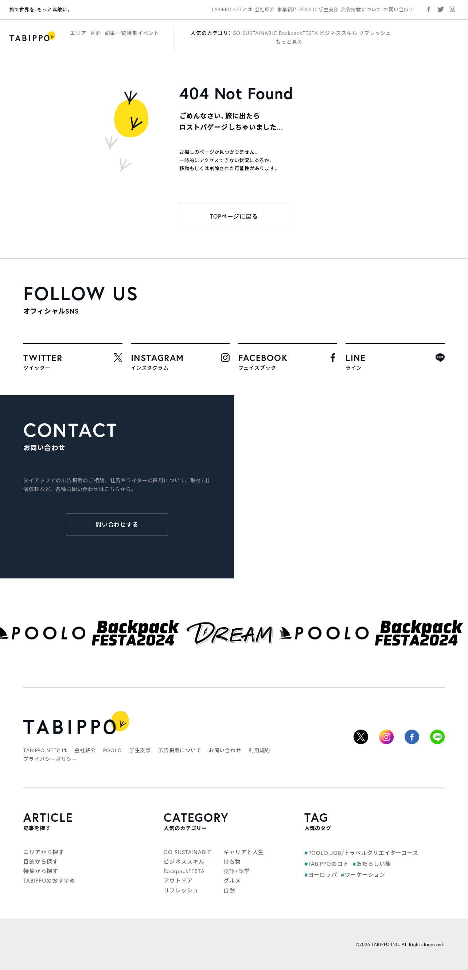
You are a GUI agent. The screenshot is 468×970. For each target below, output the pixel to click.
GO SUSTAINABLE (255, 33)
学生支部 (329, 9)
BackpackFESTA (298, 33)
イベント (148, 33)
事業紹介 (287, 9)
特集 (131, 33)
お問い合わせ (398, 9)
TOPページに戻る (234, 216)
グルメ (232, 880)
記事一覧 (115, 33)
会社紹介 (265, 9)
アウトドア (178, 880)
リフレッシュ (375, 33)
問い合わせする (117, 524)
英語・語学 (236, 871)
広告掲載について (361, 9)
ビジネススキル (339, 33)
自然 (229, 890)
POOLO (307, 9)
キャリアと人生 (243, 852)
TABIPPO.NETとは (231, 9)
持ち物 (232, 861)
